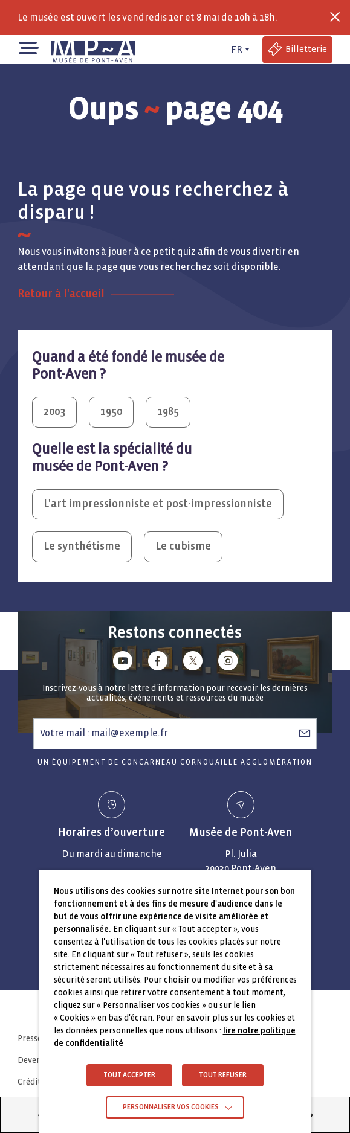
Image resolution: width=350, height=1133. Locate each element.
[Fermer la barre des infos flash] (335, 17)
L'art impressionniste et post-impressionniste (158, 504)
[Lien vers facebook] (157, 663)
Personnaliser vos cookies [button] (171, 1107)
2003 (54, 411)
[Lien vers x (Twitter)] (193, 663)
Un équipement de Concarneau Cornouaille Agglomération (175, 762)
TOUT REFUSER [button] (223, 1075)
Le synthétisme (82, 546)
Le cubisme (183, 546)
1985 (168, 411)
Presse (30, 1038)
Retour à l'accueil (61, 294)
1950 (111, 411)
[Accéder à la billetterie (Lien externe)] (297, 49)
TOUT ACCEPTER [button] (129, 1075)
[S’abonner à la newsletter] (305, 733)
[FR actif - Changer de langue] (238, 49)
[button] (28, 46)
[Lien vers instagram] (228, 663)
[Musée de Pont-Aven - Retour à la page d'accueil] (93, 49)
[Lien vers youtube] (122, 663)
